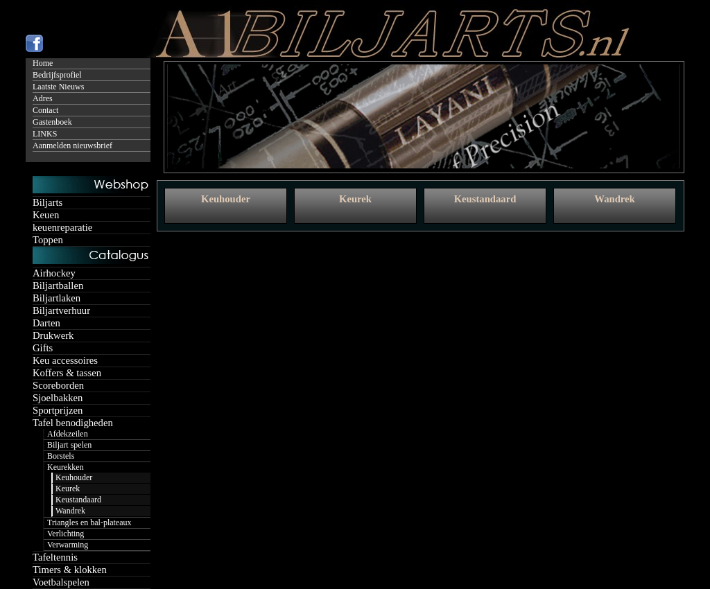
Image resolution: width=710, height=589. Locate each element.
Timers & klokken (70, 569)
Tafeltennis (55, 557)
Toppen (48, 239)
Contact (45, 110)
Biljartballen (58, 285)
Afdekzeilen (67, 434)
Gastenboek (52, 122)
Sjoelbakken (58, 397)
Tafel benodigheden (73, 422)
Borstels (60, 456)
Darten (46, 322)
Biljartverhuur (61, 310)
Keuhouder (73, 477)
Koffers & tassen (67, 372)
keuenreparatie (62, 227)
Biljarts (47, 202)
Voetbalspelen (61, 582)
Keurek (67, 488)
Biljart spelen (69, 445)
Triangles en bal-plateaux (89, 522)
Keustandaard (78, 499)
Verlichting (65, 533)
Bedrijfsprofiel (57, 75)
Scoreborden (58, 385)
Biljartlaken (56, 298)
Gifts (43, 347)
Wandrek (70, 511)
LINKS (45, 134)
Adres (43, 98)
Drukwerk (53, 335)
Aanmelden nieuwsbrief (72, 145)
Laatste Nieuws (58, 86)
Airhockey (54, 273)
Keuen (46, 214)
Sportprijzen (58, 410)
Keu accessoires (65, 360)
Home (43, 63)
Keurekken (65, 467)
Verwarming (67, 545)
